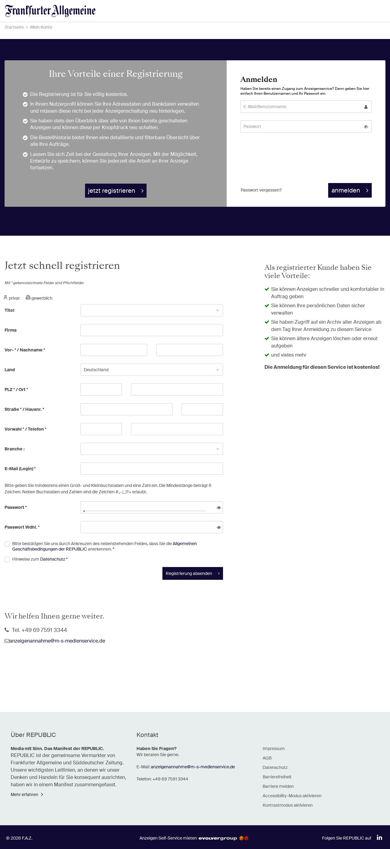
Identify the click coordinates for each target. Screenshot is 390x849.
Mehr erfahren (24, 794)
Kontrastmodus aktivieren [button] (288, 805)
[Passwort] (300, 126)
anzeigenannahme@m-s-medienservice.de (57, 641)
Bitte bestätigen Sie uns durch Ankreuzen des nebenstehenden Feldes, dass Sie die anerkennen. (104, 546)
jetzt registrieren (111, 191)
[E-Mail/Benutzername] (300, 106)
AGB (267, 758)
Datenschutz (52, 559)
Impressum (274, 748)
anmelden (346, 190)
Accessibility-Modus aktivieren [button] (292, 795)
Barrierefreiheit (277, 777)
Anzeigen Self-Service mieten (194, 838)
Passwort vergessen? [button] (261, 190)
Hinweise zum (40, 559)
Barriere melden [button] (278, 786)
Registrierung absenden (189, 573)
